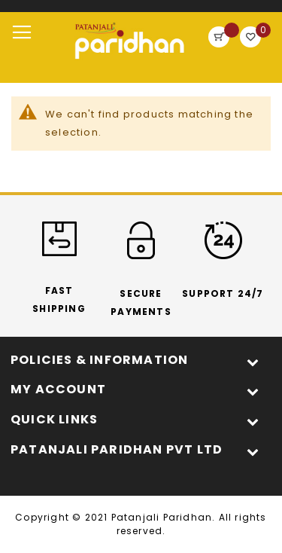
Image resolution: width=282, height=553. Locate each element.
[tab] (141, 360)
